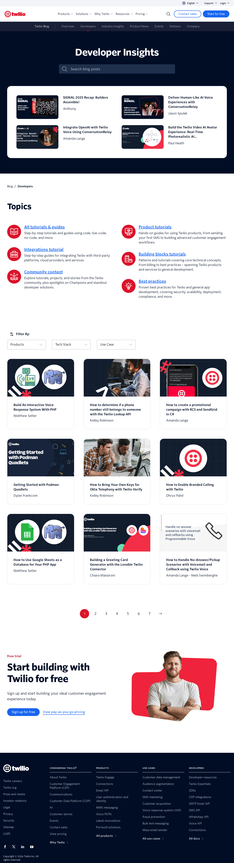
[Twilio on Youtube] (33, 846)
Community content (43, 272)
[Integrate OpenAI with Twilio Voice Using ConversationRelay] (64, 137)
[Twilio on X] (15, 847)
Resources (124, 13)
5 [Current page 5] (128, 614)
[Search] (168, 14)
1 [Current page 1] (84, 614)
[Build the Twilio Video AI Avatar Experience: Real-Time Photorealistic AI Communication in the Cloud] (170, 137)
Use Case (116, 344)
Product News (139, 26)
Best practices (152, 281)
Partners (175, 26)
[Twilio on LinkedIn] (24, 847)
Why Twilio (103, 13)
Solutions (83, 13)
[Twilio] (15, 14)
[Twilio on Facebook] (6, 846)
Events (159, 26)
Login (224, 3)
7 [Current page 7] (150, 614)
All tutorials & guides (44, 227)
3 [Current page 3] (106, 614)
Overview (67, 26)
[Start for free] (216, 13)
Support (210, 3)
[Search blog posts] (121, 69)
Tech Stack (71, 344)
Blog (10, 186)
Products (65, 13)
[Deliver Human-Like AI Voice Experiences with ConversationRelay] (170, 107)
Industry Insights (113, 26)
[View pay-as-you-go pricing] (64, 712)
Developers (88, 26)
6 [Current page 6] (139, 614)
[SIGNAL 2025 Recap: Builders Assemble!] (64, 107)
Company (193, 26)
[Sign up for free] (23, 712)
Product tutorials (155, 227)
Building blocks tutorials (162, 254)
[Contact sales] (187, 13)
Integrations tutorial (43, 249)
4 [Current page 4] (117, 614)
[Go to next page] (160, 613)
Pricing (142, 13)
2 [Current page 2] (95, 614)
